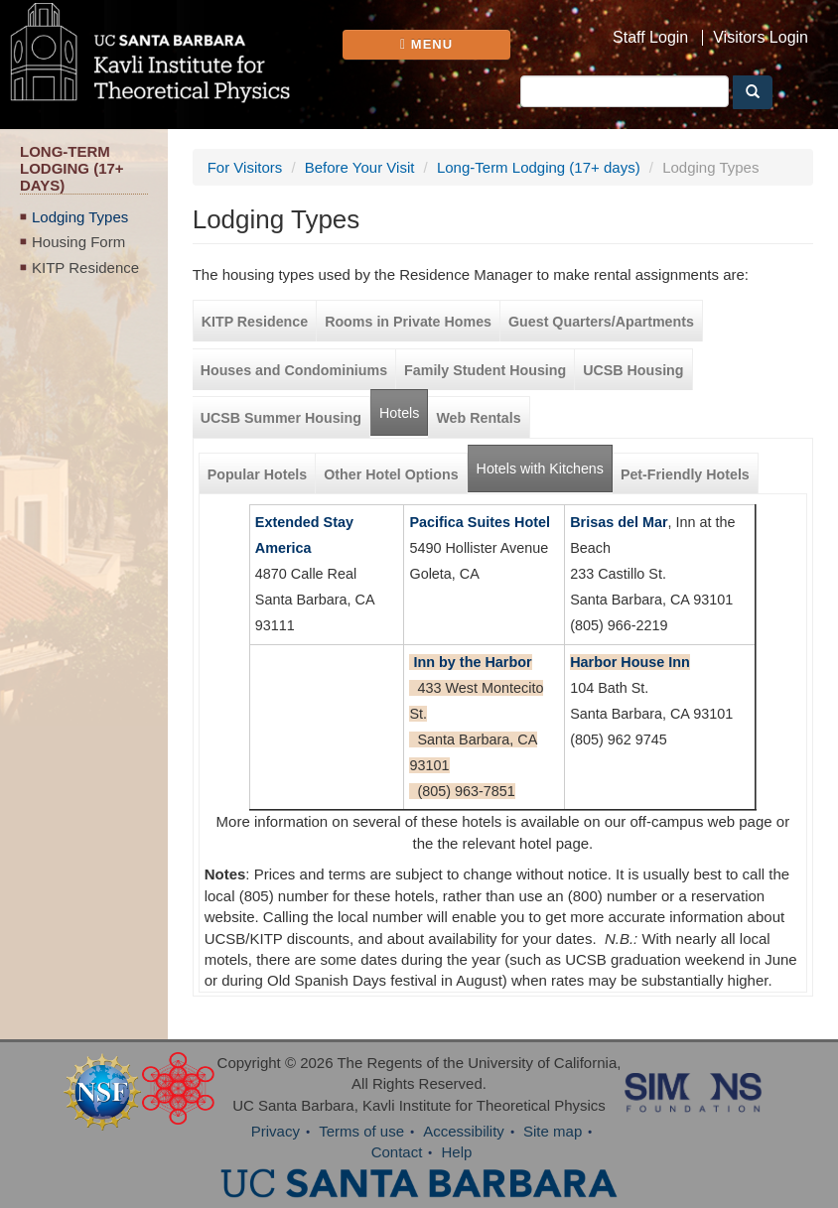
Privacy (275, 1131)
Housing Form (78, 241)
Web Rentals (478, 418)
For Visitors (245, 167)
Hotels (399, 413)
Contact (397, 1151)
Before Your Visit (360, 167)
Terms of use (361, 1131)
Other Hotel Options (391, 474)
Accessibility (463, 1131)
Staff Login (650, 38)
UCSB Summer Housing (281, 418)
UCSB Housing (633, 370)
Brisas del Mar (618, 522)
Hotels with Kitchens (545, 461)
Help (457, 1151)
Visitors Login (760, 38)
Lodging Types (80, 216)
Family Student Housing (485, 370)
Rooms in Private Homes (408, 322)
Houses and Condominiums (294, 370)
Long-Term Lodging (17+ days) (538, 167)
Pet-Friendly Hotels (685, 474)
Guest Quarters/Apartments (601, 322)
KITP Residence (85, 267)
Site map (552, 1131)
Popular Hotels (258, 474)
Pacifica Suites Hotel (479, 522)
